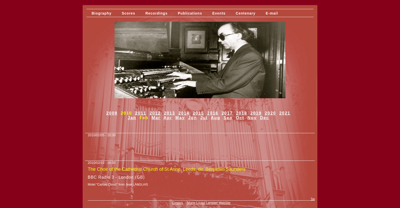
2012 (155, 113)
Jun (192, 118)
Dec (264, 118)
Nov (252, 118)
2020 (270, 113)
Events (219, 13)
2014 (184, 113)
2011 (140, 113)
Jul (204, 118)
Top (313, 199)
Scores (128, 13)
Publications (190, 13)
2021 (285, 113)
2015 (198, 113)
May (180, 118)
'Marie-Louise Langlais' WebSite (208, 203)
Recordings (156, 13)
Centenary (245, 13)
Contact (177, 203)
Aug (215, 118)
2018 (241, 113)
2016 (212, 113)
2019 (256, 113)
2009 (112, 113)
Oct (240, 118)
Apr (168, 118)
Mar (156, 118)
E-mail (272, 13)
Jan (132, 118)
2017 (227, 113)
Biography (101, 13)
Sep (227, 118)
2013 (169, 113)
